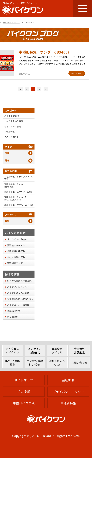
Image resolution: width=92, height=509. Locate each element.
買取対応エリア (15, 263)
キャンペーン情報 (12, 126)
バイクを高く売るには (18, 292)
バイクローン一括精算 (18, 304)
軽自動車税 (12, 316)
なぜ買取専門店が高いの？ (20, 298)
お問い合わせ (79, 362)
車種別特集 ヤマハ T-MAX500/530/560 (15, 198)
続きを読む (76, 73)
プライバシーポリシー (68, 391)
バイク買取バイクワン (12, 350)
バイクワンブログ (11, 22)
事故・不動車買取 (16, 257)
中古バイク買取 (24, 403)
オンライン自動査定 (17, 239)
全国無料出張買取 (16, 251)
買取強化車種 (14, 310)
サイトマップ (23, 380)
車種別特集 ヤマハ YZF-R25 (18, 204)
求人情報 (24, 391)
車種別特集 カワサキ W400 (18, 192)
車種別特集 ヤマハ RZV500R (14, 185)
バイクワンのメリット (18, 286)
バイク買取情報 (11, 115)
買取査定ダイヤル (16, 245)
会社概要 (68, 380)
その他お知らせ (11, 137)
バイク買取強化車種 (13, 121)
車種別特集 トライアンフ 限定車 (18, 177)
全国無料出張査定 (79, 350)
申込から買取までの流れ (19, 280)
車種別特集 (9, 131)
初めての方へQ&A (57, 362)
